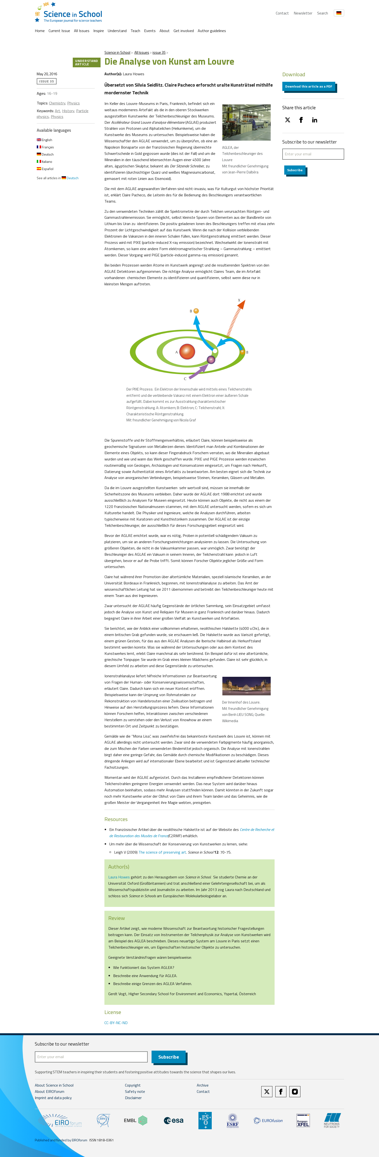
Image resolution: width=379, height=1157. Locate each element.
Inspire (98, 31)
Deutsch (45, 154)
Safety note (135, 1091)
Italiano (44, 161)
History (68, 111)
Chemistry (57, 103)
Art (57, 111)
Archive (203, 1085)
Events (150, 31)
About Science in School (54, 1085)
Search (322, 13)
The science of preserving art (162, 852)
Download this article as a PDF (308, 86)
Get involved (184, 31)
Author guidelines (212, 31)
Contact (282, 13)
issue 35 (159, 52)
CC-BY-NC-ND (116, 1023)
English (44, 139)
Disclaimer (133, 1098)
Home (40, 31)
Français (45, 147)
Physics (73, 103)
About (165, 31)
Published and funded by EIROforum (61, 1140)
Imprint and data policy (53, 1098)
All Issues (81, 31)
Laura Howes (119, 877)
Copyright (133, 1085)
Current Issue (59, 31)
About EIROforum (49, 1091)
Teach (135, 31)
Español (45, 168)
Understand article (86, 62)
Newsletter (303, 13)
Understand (117, 31)
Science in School (117, 52)
